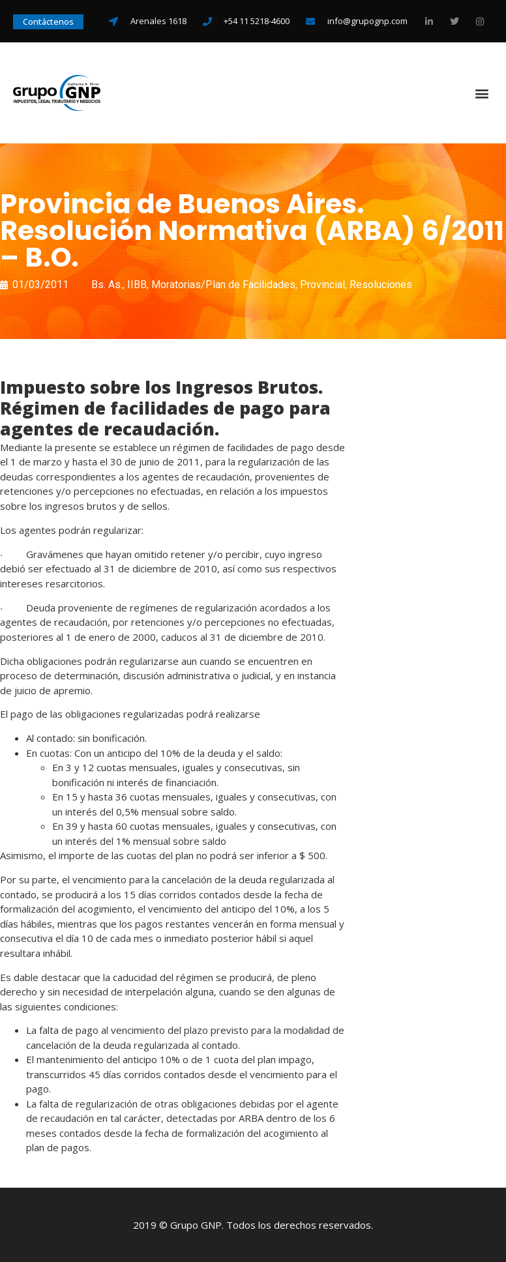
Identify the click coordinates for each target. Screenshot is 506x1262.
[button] (482, 93)
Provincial (322, 284)
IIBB (137, 284)
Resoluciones (381, 284)
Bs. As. (107, 284)
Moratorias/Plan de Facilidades (223, 284)
